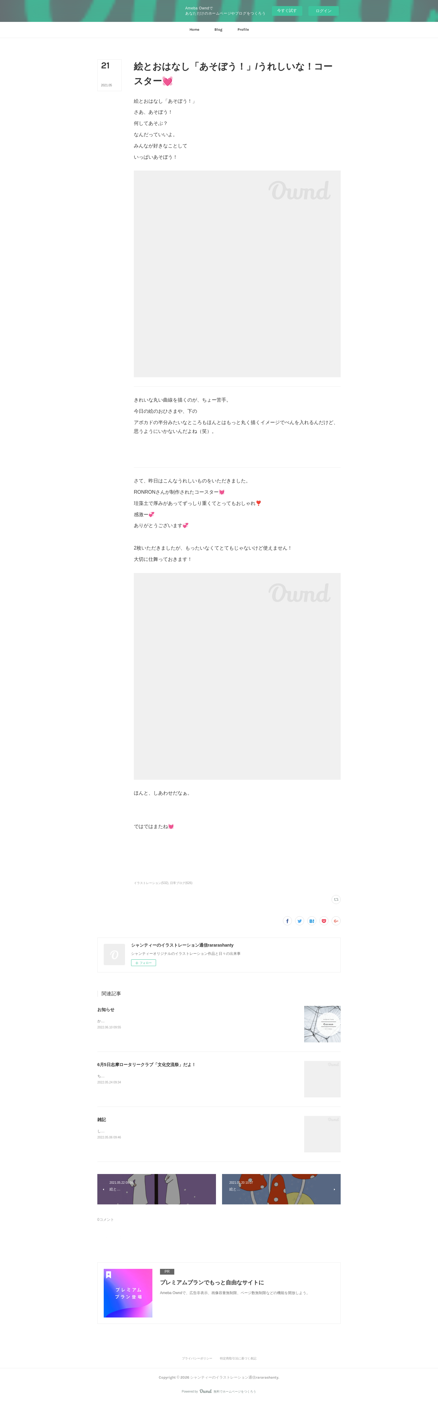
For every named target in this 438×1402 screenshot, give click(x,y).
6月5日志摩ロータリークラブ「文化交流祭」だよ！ (146, 1064)
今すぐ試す (287, 10)
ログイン (324, 11)
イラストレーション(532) (151, 883)
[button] (194, 30)
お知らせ (105, 1009)
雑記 (101, 1119)
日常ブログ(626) (181, 883)
